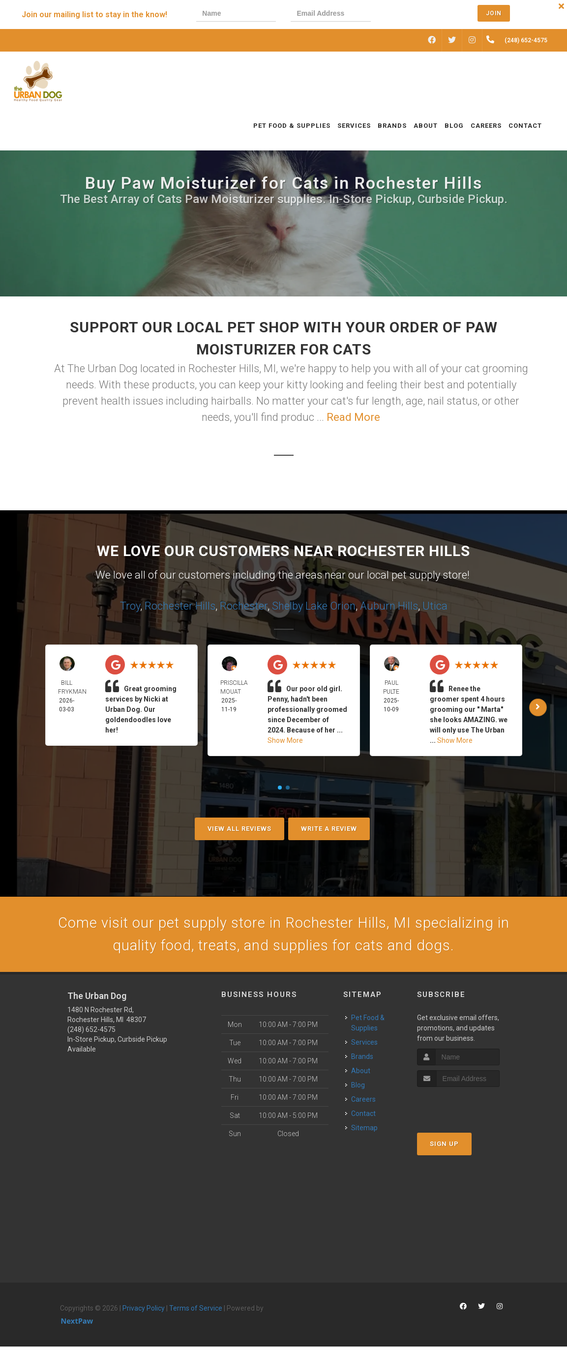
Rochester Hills (180, 606)
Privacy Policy (143, 1310)
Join (494, 13)
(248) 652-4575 (91, 1031)
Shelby (287, 606)
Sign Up (444, 1144)
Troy (130, 606)
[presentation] (419, 14)
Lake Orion (330, 606)
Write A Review (329, 828)
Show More (285, 740)
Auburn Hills (389, 606)
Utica (435, 606)
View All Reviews (239, 828)
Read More (353, 417)
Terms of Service (195, 1310)
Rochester (244, 606)
